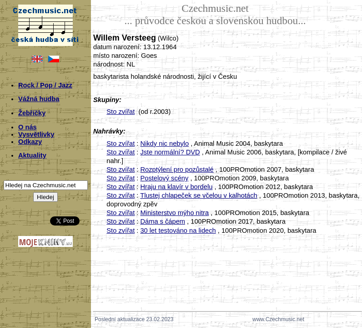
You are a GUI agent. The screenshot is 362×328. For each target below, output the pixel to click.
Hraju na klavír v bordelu (176, 186)
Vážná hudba (38, 98)
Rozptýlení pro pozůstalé (176, 169)
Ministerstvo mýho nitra (174, 212)
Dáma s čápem (162, 221)
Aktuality (32, 155)
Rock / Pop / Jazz (45, 85)
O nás (27, 127)
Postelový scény (164, 178)
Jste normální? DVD (170, 152)
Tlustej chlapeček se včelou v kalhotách (198, 195)
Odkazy (30, 141)
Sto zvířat (120, 111)
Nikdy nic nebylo (164, 143)
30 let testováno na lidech (178, 230)
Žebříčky (31, 113)
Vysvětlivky (36, 134)
